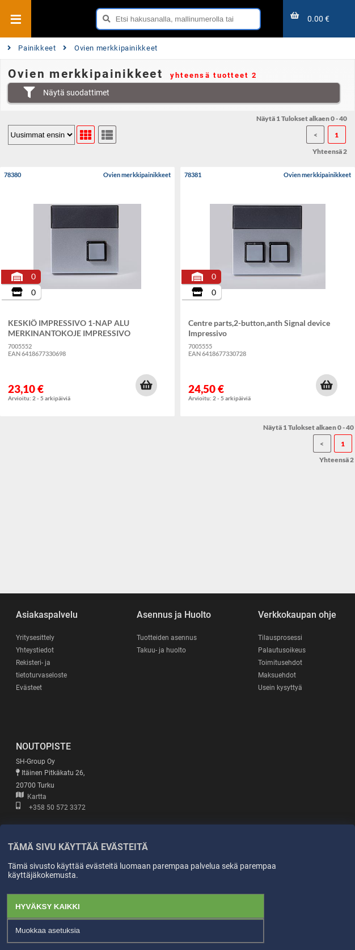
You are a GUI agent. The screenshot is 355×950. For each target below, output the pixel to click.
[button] (146, 385)
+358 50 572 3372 (51, 807)
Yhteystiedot (35, 650)
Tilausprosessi (280, 638)
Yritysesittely (35, 638)
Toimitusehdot (280, 663)
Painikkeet (31, 48)
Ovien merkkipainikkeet (110, 48)
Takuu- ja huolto (161, 650)
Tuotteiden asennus (167, 638)
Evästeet (29, 688)
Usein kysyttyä (280, 688)
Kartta (31, 797)
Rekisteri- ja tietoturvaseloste (41, 669)
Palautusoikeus (282, 650)
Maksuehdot (277, 675)
